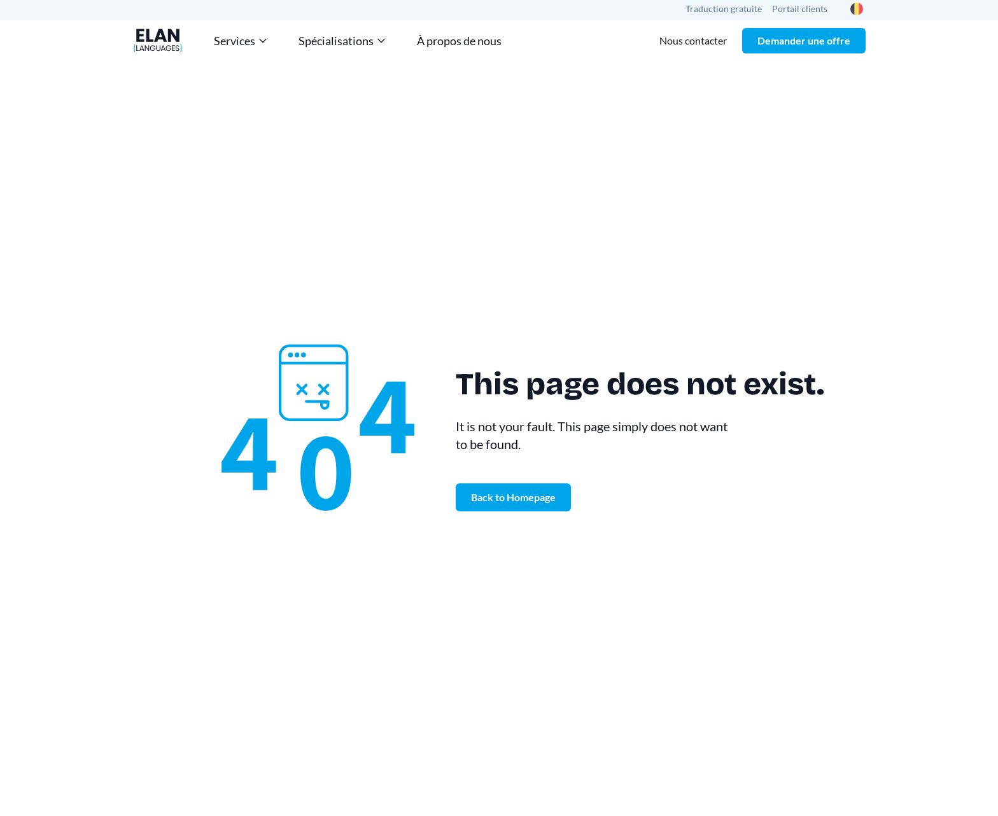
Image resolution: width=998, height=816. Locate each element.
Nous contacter (693, 40)
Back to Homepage (513, 497)
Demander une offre (803, 40)
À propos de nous (459, 41)
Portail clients (799, 8)
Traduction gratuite (723, 8)
